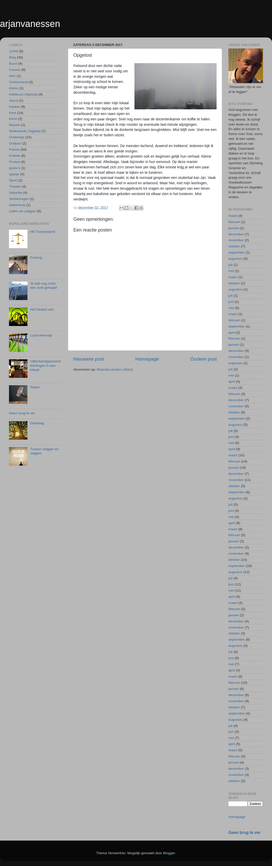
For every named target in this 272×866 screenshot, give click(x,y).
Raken (35, 387)
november (236, 240)
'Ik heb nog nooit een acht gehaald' (43, 286)
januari (233, 228)
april (231, 332)
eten (12, 76)
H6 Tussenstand (42, 232)
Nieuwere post (88, 359)
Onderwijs (16, 137)
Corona (14, 70)
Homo (13, 88)
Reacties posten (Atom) (115, 369)
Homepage (147, 359)
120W (13, 51)
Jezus (13, 100)
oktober (234, 246)
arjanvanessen (30, 23)
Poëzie (14, 149)
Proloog (36, 257)
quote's (14, 168)
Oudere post (203, 359)
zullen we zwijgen (22, 211)
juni (231, 302)
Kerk (12, 113)
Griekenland (18, 82)
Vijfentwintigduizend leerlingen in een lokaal (45, 365)
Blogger (169, 853)
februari (234, 222)
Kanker (14, 107)
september (236, 252)
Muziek (14, 125)
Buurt (13, 63)
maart (232, 216)
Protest (14, 162)
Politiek (14, 156)
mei (231, 271)
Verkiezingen (19, 199)
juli (230, 265)
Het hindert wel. (42, 309)
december (236, 234)
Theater (15, 186)
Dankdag (37, 423)
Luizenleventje (41, 335)
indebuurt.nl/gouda (23, 94)
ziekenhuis (17, 205)
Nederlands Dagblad (25, 131)
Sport (13, 180)
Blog (12, 57)
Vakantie (15, 193)
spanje (14, 174)
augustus (235, 259)
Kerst (13, 119)
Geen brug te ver (22, 413)
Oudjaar (15, 143)
